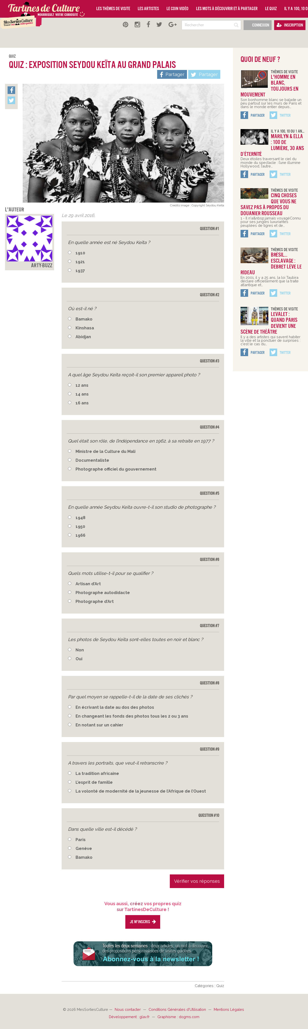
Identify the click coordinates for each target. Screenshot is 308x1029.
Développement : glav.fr (130, 1017)
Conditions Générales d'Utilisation (178, 1009)
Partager (204, 75)
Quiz (12, 56)
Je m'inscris (143, 921)
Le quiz (271, 8)
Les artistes (148, 8)
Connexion (257, 25)
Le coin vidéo (177, 8)
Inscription (290, 25)
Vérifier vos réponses (197, 881)
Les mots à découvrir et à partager (226, 8)
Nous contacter (128, 1009)
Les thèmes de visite (113, 8)
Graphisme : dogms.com (178, 1017)
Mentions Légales (229, 1009)
